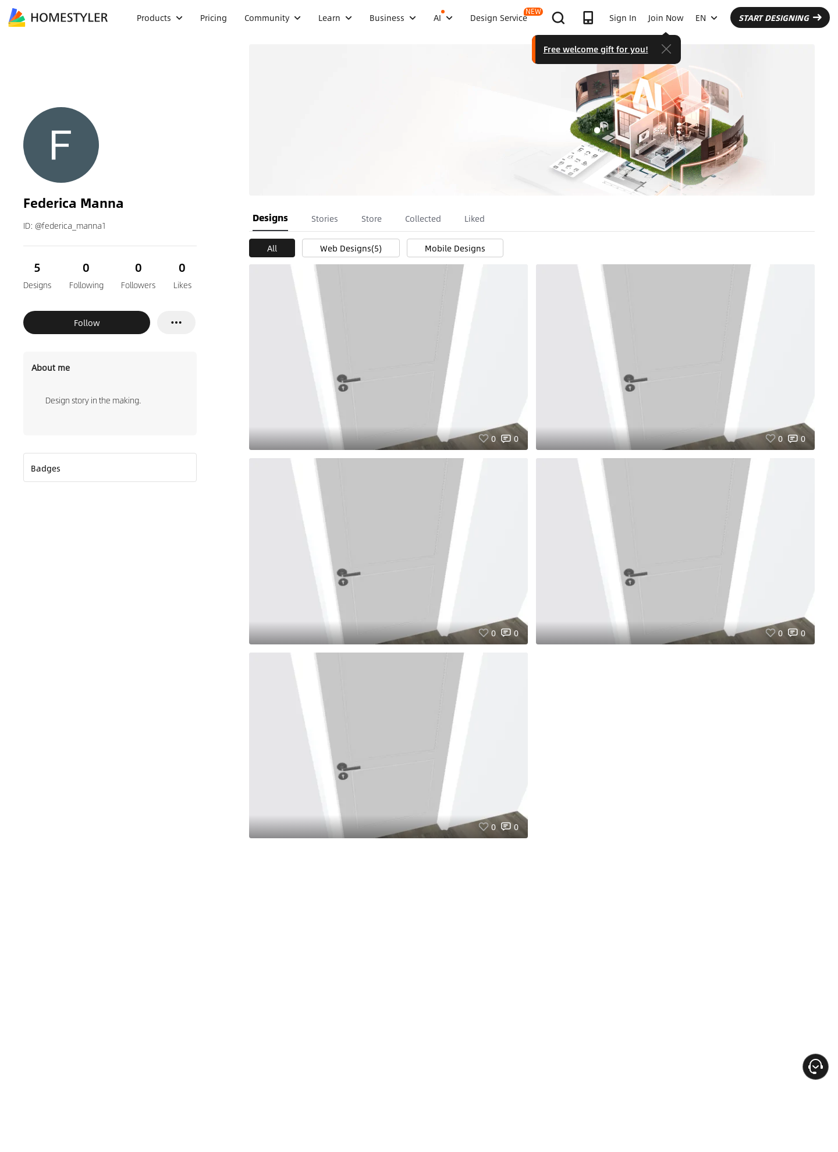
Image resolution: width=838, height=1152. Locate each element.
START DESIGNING (780, 17)
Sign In (623, 17)
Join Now (666, 17)
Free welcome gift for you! (596, 49)
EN (706, 17)
